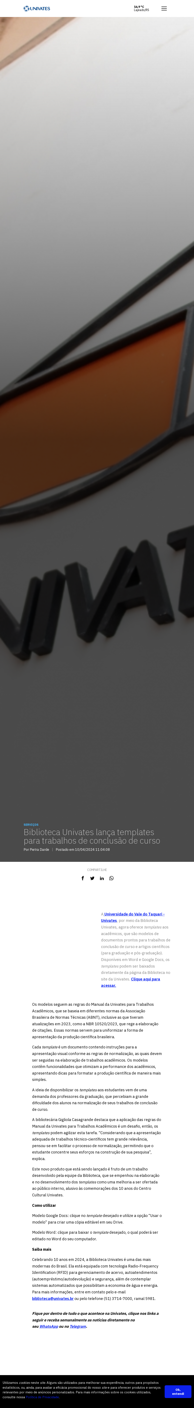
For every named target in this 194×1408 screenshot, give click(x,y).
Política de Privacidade (42, 1397)
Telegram (78, 1326)
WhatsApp (48, 1326)
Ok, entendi (178, 1392)
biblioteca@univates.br (53, 1298)
